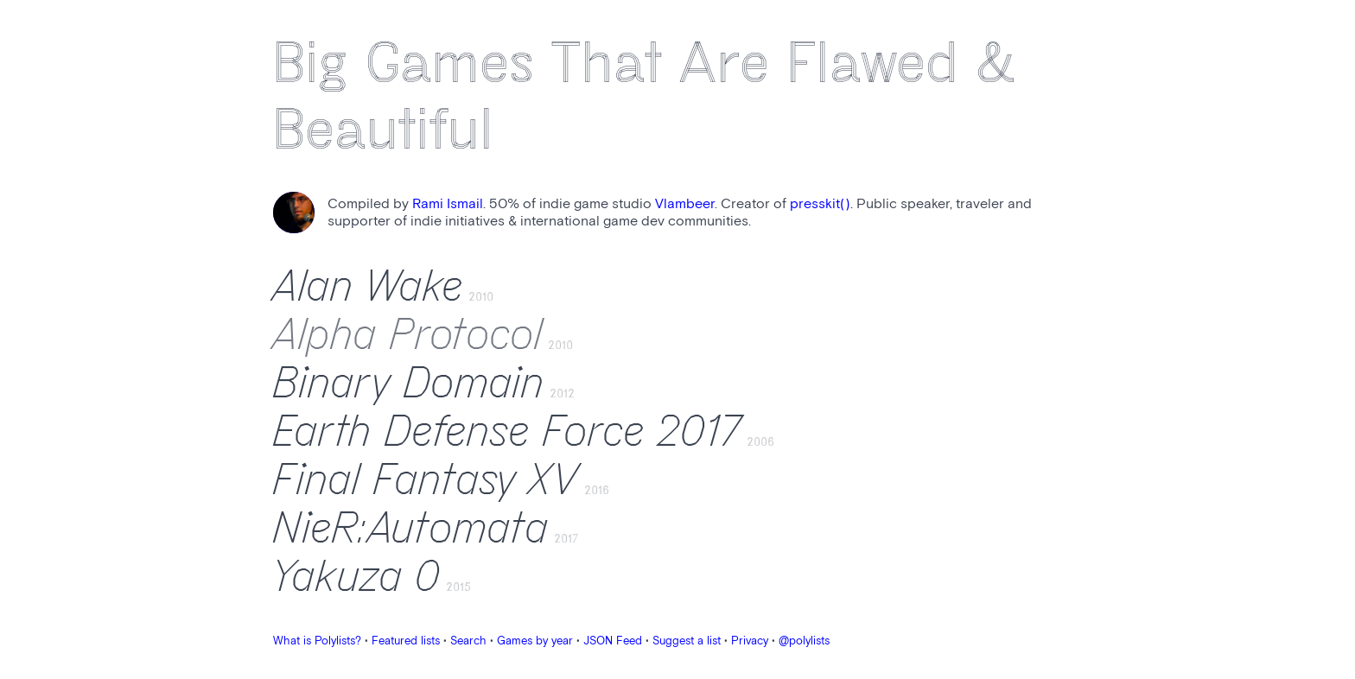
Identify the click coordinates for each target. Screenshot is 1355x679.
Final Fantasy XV (426, 480)
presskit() (820, 204)
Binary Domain (408, 383)
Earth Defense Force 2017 (507, 432)
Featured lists (406, 641)
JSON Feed (612, 641)
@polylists (804, 641)
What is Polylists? (317, 641)
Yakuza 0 (357, 577)
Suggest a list (686, 641)
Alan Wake (368, 287)
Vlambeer (685, 204)
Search (468, 641)
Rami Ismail (447, 204)
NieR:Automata (411, 529)
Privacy (749, 641)
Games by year (535, 641)
